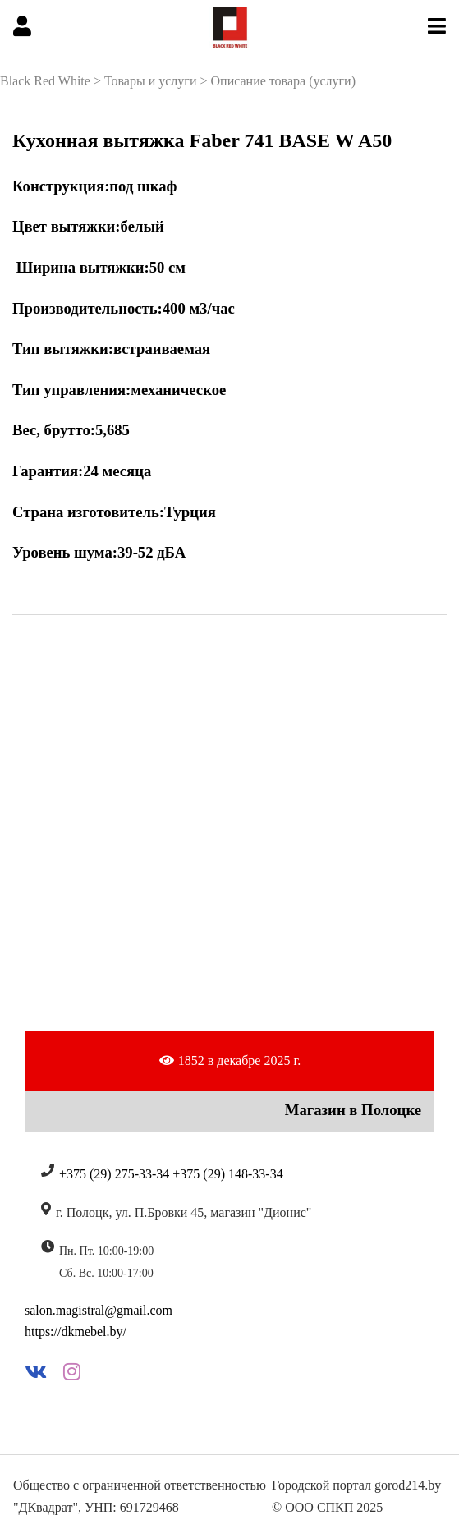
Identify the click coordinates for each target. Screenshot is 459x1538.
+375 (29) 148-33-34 (227, 1174)
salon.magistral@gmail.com (98, 1310)
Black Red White (45, 81)
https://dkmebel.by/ (75, 1331)
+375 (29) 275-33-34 (114, 1174)
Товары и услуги (150, 81)
